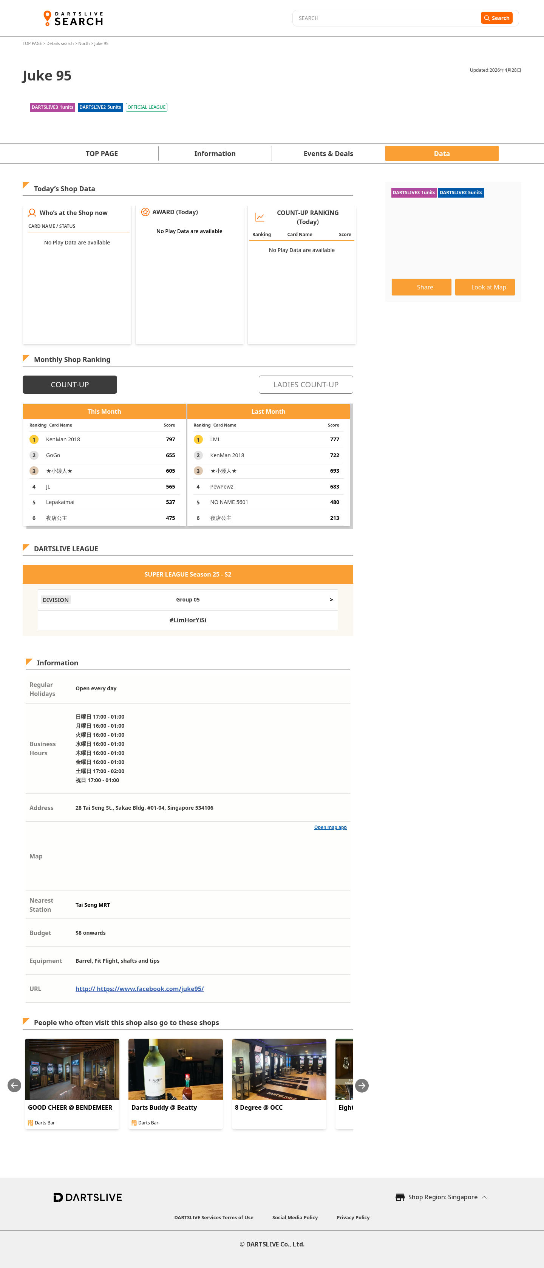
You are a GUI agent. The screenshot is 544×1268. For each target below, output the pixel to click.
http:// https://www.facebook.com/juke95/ (140, 989)
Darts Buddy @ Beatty (164, 1107)
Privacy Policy (353, 1217)
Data (442, 153)
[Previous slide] (14, 1086)
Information (215, 153)
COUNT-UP (70, 384)
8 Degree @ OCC (259, 1107)
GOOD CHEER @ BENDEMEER (70, 1107)
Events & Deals (329, 153)
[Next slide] (362, 1086)
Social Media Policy (295, 1217)
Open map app (330, 827)
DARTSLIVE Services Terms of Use (214, 1217)
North (84, 43)
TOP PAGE (33, 43)
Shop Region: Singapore (443, 1197)
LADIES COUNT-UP (305, 384)
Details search (60, 43)
